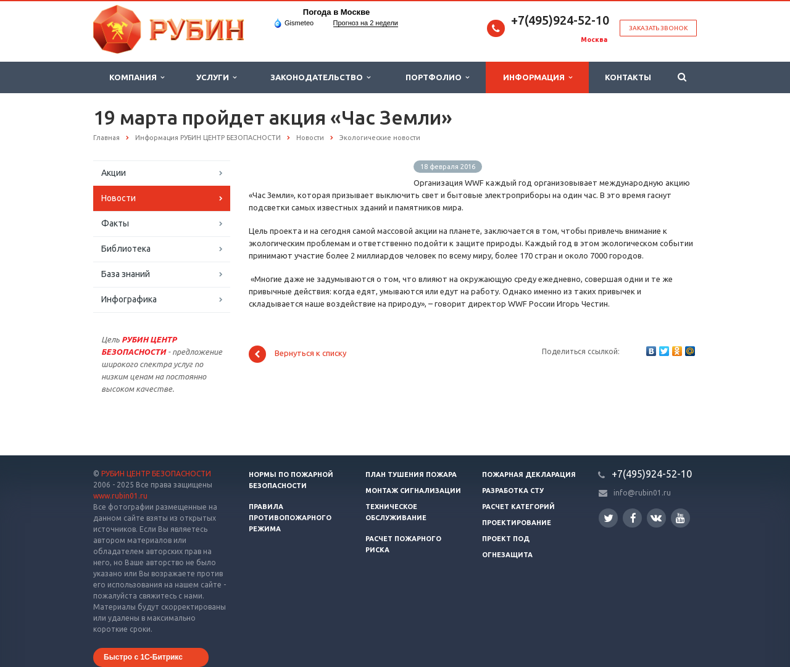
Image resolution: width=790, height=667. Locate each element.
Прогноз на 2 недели (365, 23)
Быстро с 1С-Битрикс (143, 657)
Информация (537, 77)
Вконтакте (656, 517)
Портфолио (437, 77)
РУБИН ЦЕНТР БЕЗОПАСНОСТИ (156, 474)
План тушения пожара (411, 474)
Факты (115, 223)
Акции (113, 173)
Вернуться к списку (297, 354)
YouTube (680, 518)
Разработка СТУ (513, 490)
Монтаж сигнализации (413, 490)
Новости (118, 198)
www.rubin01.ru (120, 496)
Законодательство (320, 77)
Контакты (628, 77)
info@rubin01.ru (642, 493)
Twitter (608, 518)
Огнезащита (507, 554)
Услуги (216, 77)
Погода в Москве (336, 12)
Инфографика (129, 299)
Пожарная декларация (529, 474)
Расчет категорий (518, 506)
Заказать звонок (658, 28)
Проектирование (516, 522)
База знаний (125, 274)
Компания (136, 77)
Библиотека (126, 249)
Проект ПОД (506, 538)
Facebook (633, 518)
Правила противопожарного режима (290, 517)
